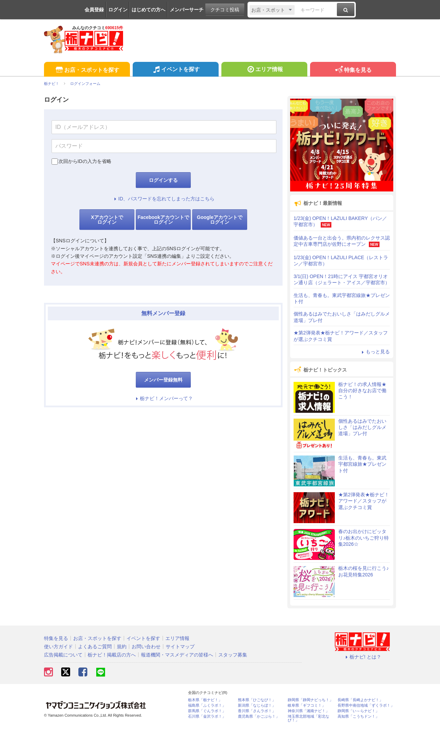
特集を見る (352, 70)
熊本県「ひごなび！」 (257, 700)
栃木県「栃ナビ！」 (205, 700)
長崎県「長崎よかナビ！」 (360, 700)
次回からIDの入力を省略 (84, 161)
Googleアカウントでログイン (219, 219)
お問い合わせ (146, 646)
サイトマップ (180, 646)
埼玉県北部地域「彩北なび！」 (308, 718)
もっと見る (375, 351)
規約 (121, 646)
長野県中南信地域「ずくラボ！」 (366, 705)
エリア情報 (264, 70)
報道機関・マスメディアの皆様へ (177, 655)
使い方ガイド (58, 646)
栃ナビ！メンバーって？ (163, 398)
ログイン (118, 9)
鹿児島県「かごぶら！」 (258, 716)
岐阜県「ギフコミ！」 (307, 705)
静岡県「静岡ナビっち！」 (310, 700)
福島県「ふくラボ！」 (207, 705)
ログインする (163, 180)
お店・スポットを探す (87, 70)
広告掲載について (63, 655)
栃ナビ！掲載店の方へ (112, 655)
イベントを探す (175, 70)
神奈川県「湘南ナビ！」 (308, 711)
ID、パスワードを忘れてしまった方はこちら (163, 198)
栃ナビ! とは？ (362, 657)
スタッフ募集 (232, 655)
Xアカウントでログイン (107, 219)
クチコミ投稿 (224, 9)
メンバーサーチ (187, 9)
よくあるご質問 (95, 646)
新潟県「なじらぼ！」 (257, 705)
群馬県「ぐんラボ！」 (207, 711)
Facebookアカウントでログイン (163, 219)
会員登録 (94, 9)
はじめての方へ (148, 9)
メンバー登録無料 (163, 380)
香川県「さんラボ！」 (257, 711)
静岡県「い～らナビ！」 (358, 711)
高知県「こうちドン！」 (358, 716)
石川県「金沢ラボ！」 (207, 716)
